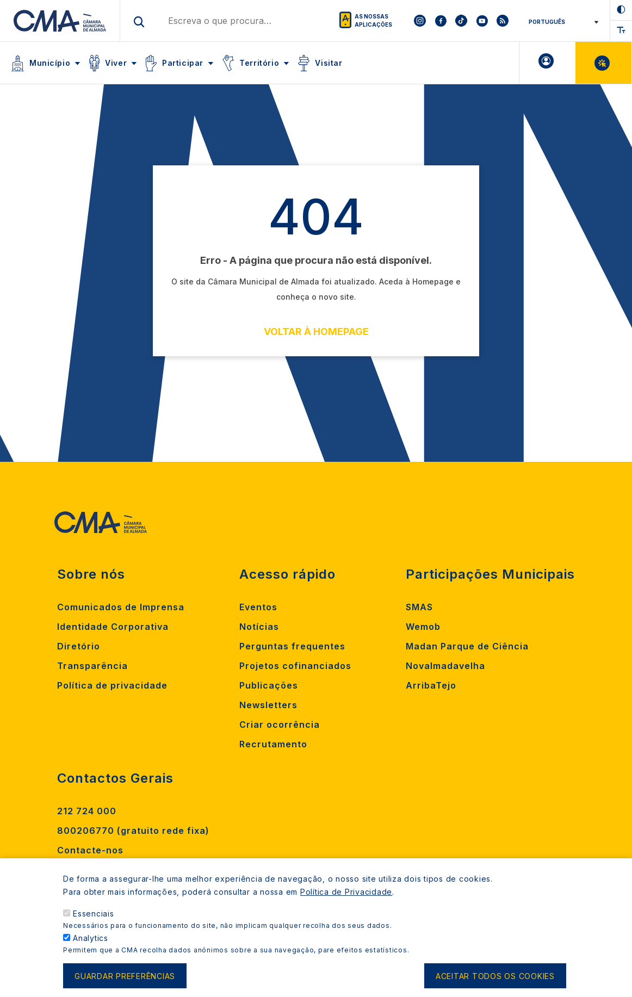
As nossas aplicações (373, 20)
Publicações (268, 685)
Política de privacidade (112, 685)
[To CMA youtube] (482, 21)
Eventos (258, 607)
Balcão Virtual (603, 63)
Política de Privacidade (346, 891)
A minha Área (547, 63)
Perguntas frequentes (292, 646)
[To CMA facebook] (441, 21)
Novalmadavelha (445, 665)
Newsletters (268, 704)
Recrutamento (273, 744)
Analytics (90, 938)
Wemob (423, 626)
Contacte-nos (90, 850)
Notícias (259, 626)
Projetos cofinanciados (295, 665)
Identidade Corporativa (113, 626)
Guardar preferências (125, 976)
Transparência (92, 665)
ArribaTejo (431, 685)
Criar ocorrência (279, 724)
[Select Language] (559, 22)
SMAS (419, 607)
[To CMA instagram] (420, 21)
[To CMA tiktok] (461, 21)
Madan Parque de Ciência (467, 646)
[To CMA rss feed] (503, 21)
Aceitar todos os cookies (495, 976)
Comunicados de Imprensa (120, 607)
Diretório (78, 646)
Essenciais (93, 913)
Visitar (328, 62)
